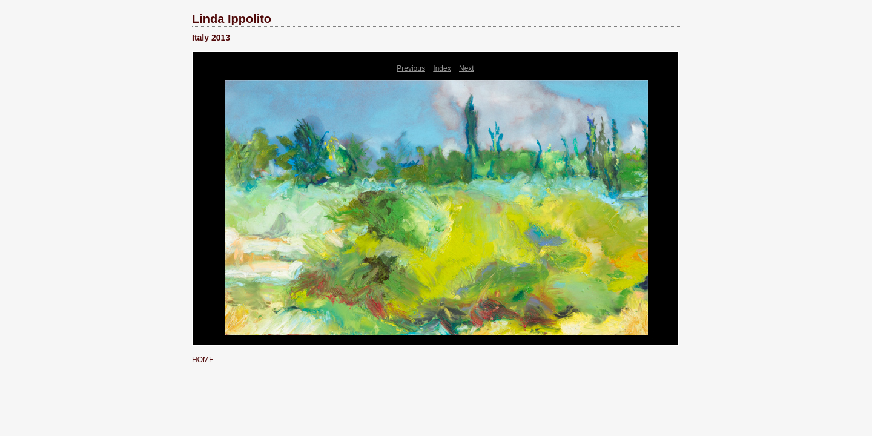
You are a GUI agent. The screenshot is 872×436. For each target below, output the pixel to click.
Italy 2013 (211, 37)
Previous (411, 68)
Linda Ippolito (231, 18)
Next (466, 68)
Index (442, 68)
